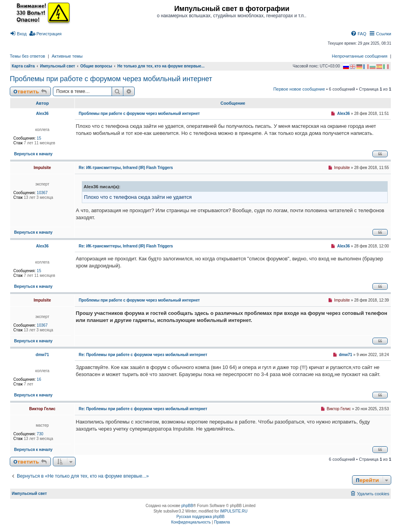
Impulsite (42, 167)
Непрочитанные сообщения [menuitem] (360, 56)
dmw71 (42, 355)
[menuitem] (18, 33)
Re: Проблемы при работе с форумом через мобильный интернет (143, 355)
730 (40, 434)
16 (39, 379)
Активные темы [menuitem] (67, 56)
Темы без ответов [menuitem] (27, 56)
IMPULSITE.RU (233, 511)
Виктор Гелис (42, 409)
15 (39, 138)
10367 (42, 193)
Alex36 (42, 113)
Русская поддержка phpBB (200, 516)
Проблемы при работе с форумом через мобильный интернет (111, 79)
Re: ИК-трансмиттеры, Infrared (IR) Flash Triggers (126, 167)
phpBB (187, 506)
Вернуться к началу (33, 154)
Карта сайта (23, 66)
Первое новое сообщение (299, 89)
